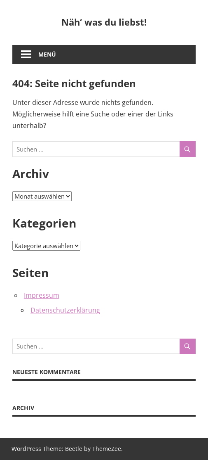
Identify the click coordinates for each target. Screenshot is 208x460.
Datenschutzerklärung (65, 310)
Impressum (41, 295)
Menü (47, 54)
